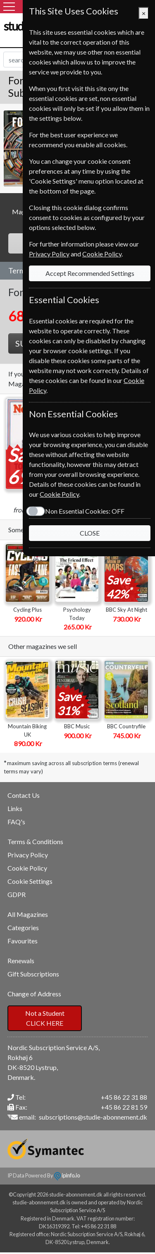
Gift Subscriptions (33, 974)
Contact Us (23, 795)
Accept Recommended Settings (89, 273)
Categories (23, 927)
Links (14, 808)
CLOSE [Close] (90, 533)
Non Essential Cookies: (84, 511)
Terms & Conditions (35, 841)
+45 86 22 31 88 (124, 1097)
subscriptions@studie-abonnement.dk (93, 1117)
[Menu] (9, 6)
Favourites (22, 941)
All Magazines (27, 914)
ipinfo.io (67, 1175)
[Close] (143, 13)
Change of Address (34, 994)
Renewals (20, 960)
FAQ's (16, 822)
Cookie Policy (27, 868)
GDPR (16, 894)
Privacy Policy (27, 855)
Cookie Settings (29, 881)
